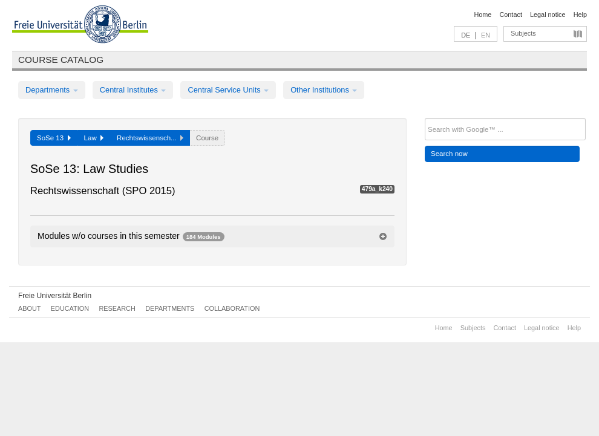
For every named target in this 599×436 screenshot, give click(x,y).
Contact (510, 14)
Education (70, 308)
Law (94, 138)
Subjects (523, 33)
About (29, 308)
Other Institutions (323, 89)
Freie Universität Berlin (54, 295)
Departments (51, 89)
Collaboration (232, 308)
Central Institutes (133, 89)
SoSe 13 (54, 138)
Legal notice (548, 14)
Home (482, 14)
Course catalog (60, 59)
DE (465, 35)
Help (580, 14)
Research (117, 308)
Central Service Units (228, 89)
